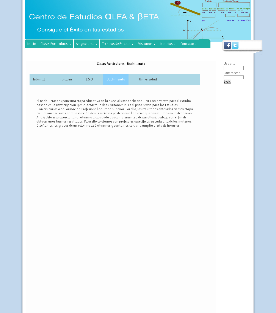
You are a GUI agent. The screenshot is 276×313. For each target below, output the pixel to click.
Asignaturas (86, 44)
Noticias (168, 44)
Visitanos (146, 44)
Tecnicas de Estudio (117, 44)
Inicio (31, 44)
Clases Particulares (56, 44)
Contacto (188, 44)
